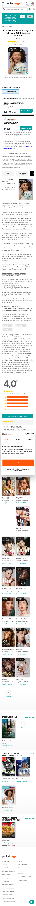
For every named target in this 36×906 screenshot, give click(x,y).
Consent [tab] (6, 439)
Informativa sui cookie (8, 898)
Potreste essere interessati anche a (11, 818)
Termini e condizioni (7, 894)
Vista (3, 503)
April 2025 (19, 679)
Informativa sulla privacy (8, 888)
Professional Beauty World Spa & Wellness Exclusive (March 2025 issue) (8, 741)
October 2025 (6, 619)
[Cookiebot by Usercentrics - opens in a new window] (25, 434)
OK (18, 462)
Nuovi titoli (5, 868)
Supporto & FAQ (22, 864)
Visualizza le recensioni (17, 416)
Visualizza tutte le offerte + (18, 153)
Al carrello (9, 503)
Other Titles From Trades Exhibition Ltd (12, 754)
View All (31, 753)
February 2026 (21, 558)
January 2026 (6, 588)
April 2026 (19, 528)
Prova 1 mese (26, 128)
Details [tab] (18, 439)
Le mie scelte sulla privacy (9, 901)
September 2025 (21, 619)
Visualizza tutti (29, 717)
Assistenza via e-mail (24, 868)
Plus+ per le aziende (7, 884)
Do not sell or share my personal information (18, 469)
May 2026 (19, 498)
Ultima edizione (7, 26)
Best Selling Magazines (8, 871)
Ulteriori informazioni (23, 136)
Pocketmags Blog (6, 878)
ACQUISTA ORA (26, 110)
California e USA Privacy (8, 891)
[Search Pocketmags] (4, 9)
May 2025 (5, 679)
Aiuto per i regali (22, 880)
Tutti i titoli (4, 864)
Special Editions (9, 717)
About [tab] (29, 439)
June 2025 (19, 649)
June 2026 (5, 498)
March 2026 (6, 558)
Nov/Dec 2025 (21, 588)
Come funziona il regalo (24, 876)
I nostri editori (5, 881)
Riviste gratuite (6, 874)
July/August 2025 (8, 649)
